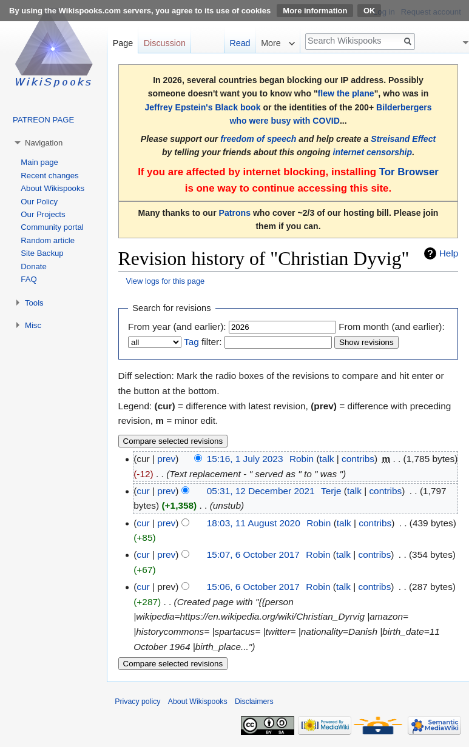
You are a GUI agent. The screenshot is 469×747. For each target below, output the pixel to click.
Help (449, 253)
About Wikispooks (52, 188)
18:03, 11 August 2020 (253, 523)
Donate (34, 266)
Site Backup (42, 253)
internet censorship (372, 152)
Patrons (235, 213)
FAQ (28, 279)
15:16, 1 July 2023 (245, 459)
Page (123, 43)
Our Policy (39, 201)
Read (239, 43)
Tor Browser (409, 172)
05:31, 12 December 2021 (261, 491)
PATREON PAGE (43, 119)
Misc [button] (33, 325)
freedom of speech (258, 139)
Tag (191, 342)
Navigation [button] (43, 142)
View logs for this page (165, 281)
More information (315, 10)
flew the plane (346, 93)
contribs (358, 459)
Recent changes (49, 175)
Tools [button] (34, 302)
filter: (202, 342)
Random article (48, 240)
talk (327, 459)
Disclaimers (254, 701)
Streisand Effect (403, 139)
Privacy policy (137, 701)
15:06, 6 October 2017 (253, 586)
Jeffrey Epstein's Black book (202, 107)
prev (166, 459)
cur (143, 491)
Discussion (165, 43)
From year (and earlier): (177, 326)
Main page (39, 162)
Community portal (52, 227)
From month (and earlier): (391, 326)
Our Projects (43, 214)
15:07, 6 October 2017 (253, 554)
